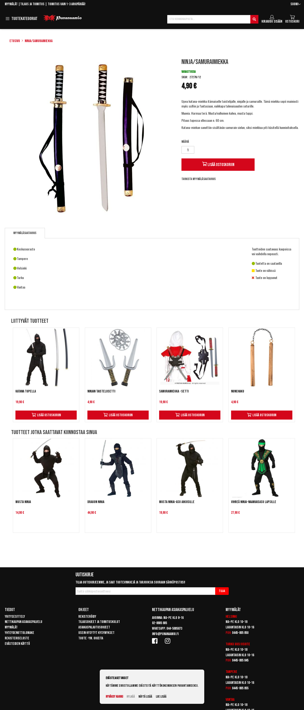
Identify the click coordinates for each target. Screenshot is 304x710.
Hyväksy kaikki (114, 697)
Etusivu (15, 41)
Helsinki (231, 616)
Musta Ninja (23, 502)
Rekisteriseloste (17, 638)
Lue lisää (161, 697)
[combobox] (212, 19)
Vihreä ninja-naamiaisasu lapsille (253, 502)
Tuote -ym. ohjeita (90, 638)
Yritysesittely (15, 616)
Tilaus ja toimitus (32, 4)
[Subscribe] (222, 591)
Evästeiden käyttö (17, 643)
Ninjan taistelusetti (101, 391)
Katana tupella (25, 391)
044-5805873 (174, 628)
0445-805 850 (240, 633)
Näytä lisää (145, 697)
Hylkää (131, 697)
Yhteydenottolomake (19, 633)
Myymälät (11, 4)
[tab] (25, 233)
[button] (295, 4)
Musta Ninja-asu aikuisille (177, 502)
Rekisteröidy (87, 616)
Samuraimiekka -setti (174, 391)
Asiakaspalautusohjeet (94, 627)
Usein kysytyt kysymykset (96, 633)
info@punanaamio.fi (165, 634)
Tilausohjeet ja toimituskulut (99, 622)
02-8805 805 (159, 623)
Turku (230, 644)
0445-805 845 (240, 660)
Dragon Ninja (95, 502)
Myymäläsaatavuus (24, 233)
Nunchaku (237, 391)
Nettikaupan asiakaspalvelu (23, 622)
